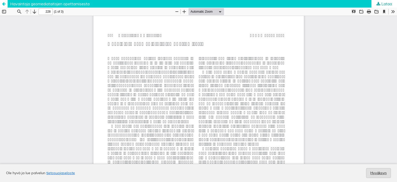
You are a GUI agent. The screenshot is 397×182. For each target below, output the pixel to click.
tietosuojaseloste (60, 173)
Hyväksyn (378, 173)
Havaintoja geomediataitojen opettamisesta (50, 3)
